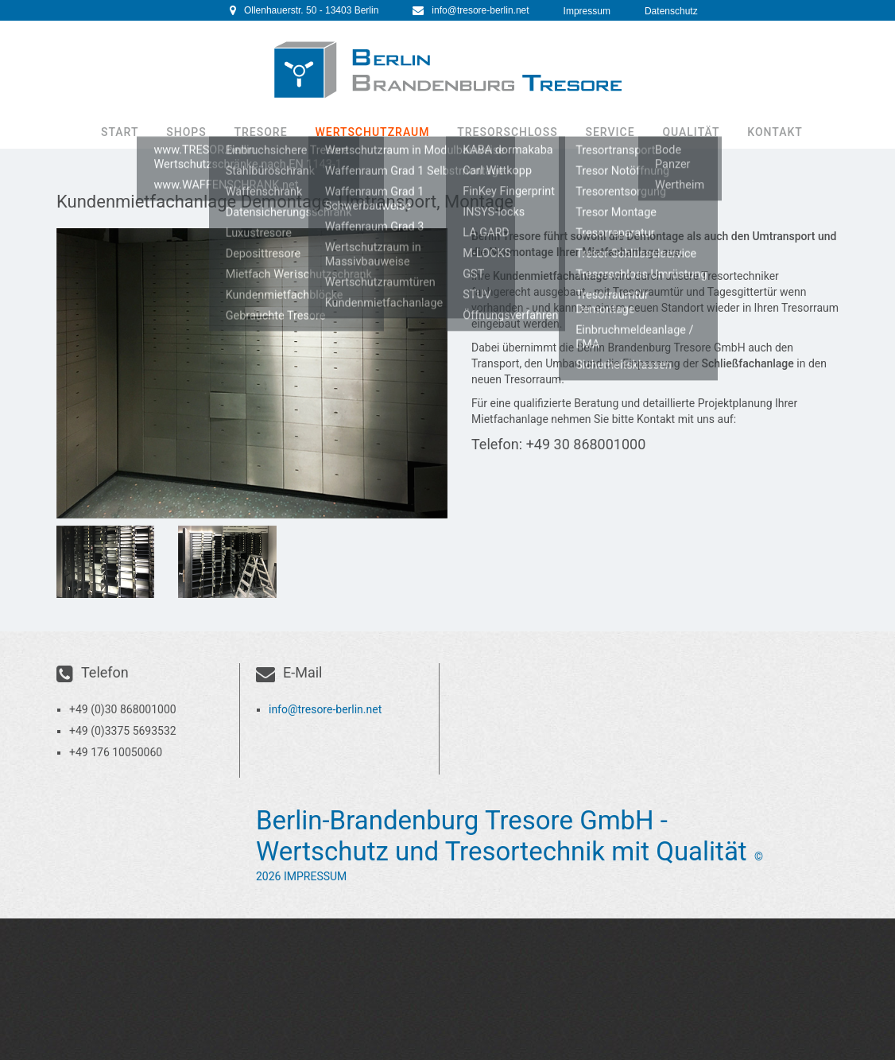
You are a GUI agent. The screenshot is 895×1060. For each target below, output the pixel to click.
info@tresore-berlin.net (480, 10)
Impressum (587, 11)
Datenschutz (671, 11)
